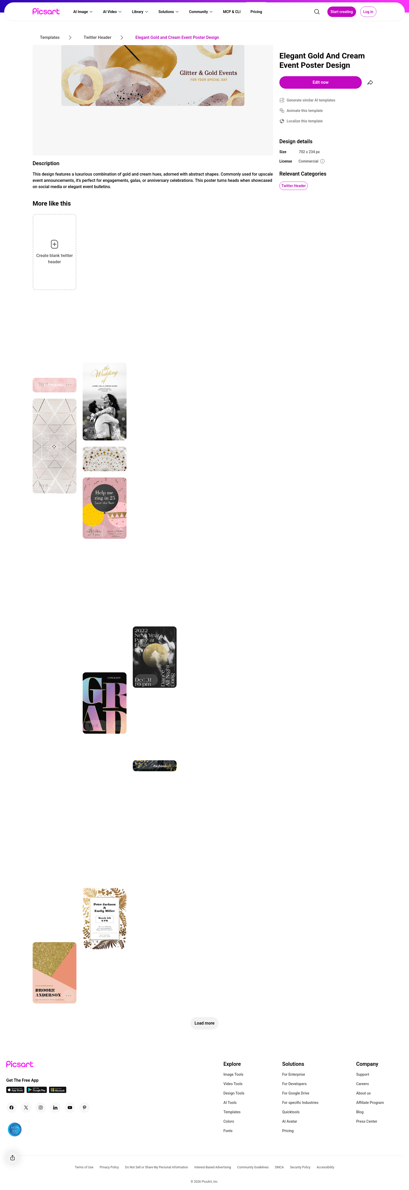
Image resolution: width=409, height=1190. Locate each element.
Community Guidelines (253, 1167)
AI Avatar (289, 1121)
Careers (362, 1084)
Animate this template (305, 111)
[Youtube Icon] (70, 1107)
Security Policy (300, 1167)
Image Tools (233, 1074)
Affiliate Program (370, 1103)
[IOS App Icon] (15, 1091)
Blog (359, 1112)
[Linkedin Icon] (55, 1107)
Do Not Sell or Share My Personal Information (156, 1167)
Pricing (288, 1131)
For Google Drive (295, 1093)
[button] (83, 12)
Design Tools (233, 1093)
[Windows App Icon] (57, 1091)
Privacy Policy (109, 1167)
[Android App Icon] (37, 1091)
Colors (228, 1121)
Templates (231, 1112)
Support (362, 1074)
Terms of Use (84, 1167)
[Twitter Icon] (26, 1107)
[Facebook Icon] (11, 1107)
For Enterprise (293, 1074)
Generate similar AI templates (311, 100)
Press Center (366, 1121)
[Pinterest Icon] (84, 1107)
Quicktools (291, 1112)
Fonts (227, 1131)
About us (363, 1093)
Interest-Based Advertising (212, 1167)
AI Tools (230, 1103)
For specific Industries (300, 1103)
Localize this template (305, 121)
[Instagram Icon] (40, 1107)
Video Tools (232, 1084)
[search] (317, 12)
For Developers (294, 1084)
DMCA (279, 1167)
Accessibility (325, 1167)
